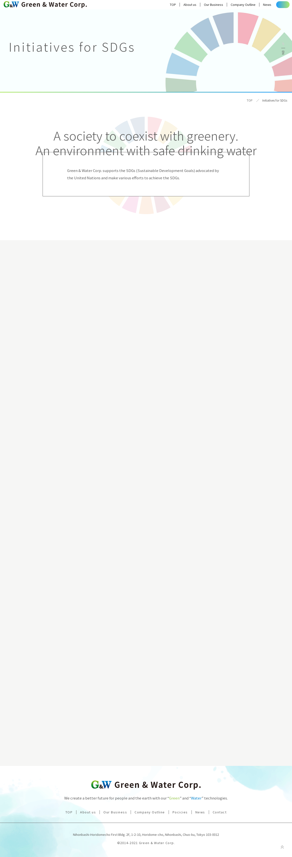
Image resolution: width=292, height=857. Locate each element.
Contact (275, 6)
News (252, 6)
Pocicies (180, 812)
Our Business (198, 6)
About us (174, 6)
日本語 (283, 43)
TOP (158, 6)
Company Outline (228, 6)
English (283, 52)
